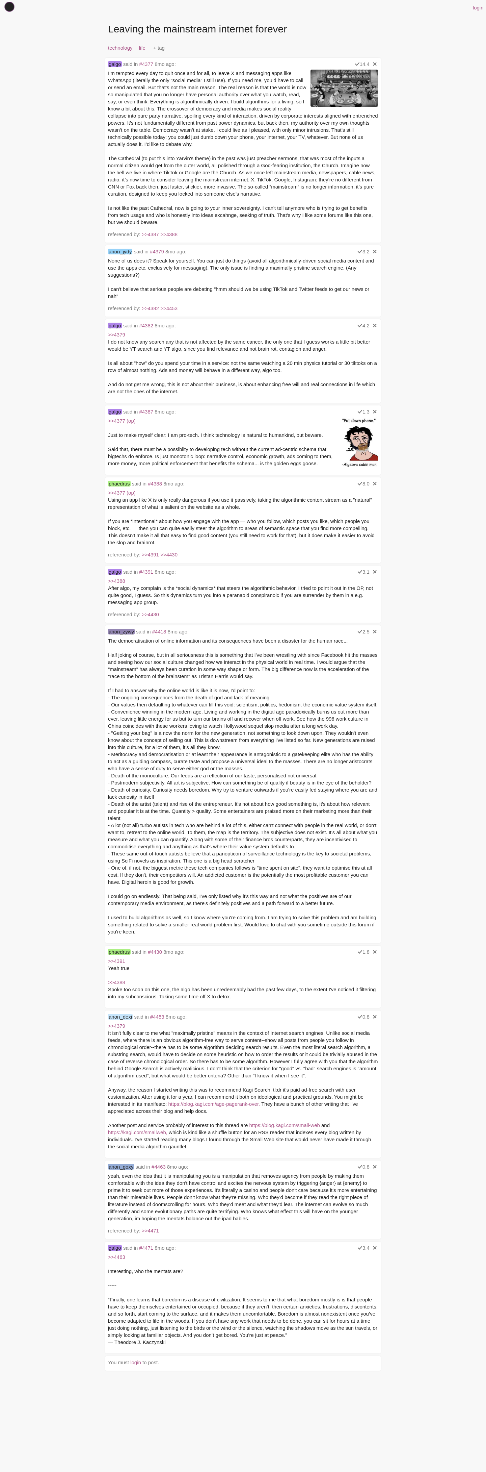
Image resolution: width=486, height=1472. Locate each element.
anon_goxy (121, 1167)
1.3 (363, 412)
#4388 (155, 483)
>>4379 (116, 335)
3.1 (363, 572)
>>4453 (169, 308)
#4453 (157, 1017)
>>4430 (169, 554)
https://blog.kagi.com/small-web (284, 1125)
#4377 (146, 64)
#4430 (155, 952)
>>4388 (169, 234)
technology (120, 48)
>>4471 (150, 1230)
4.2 (363, 325)
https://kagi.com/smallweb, (137, 1132)
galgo (115, 64)
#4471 (146, 1248)
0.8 (363, 1017)
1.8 (363, 952)
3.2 (363, 251)
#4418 (159, 631)
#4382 (146, 325)
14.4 (362, 64)
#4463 (159, 1167)
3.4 (363, 1248)
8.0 (363, 483)
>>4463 (116, 1257)
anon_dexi (120, 1017)
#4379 (157, 251)
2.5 (363, 631)
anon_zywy (121, 631)
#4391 (146, 572)
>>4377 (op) (122, 421)
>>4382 (150, 308)
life (142, 48)
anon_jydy (120, 251)
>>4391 (150, 554)
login (478, 7)
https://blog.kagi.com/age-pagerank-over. (214, 1104)
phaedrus (119, 483)
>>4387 (150, 234)
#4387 (146, 412)
